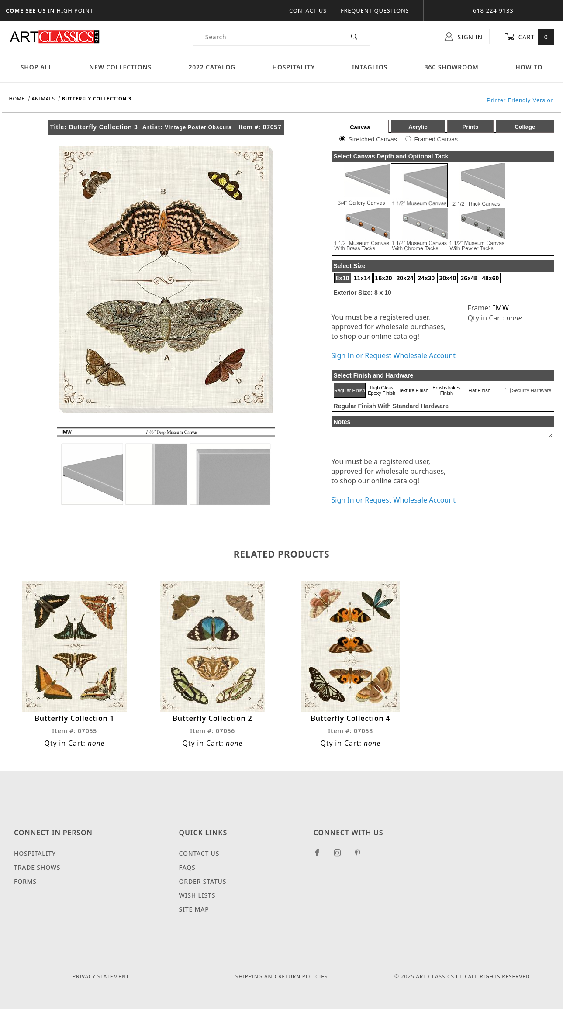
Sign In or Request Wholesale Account (394, 355)
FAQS (187, 867)
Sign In (464, 36)
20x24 (405, 278)
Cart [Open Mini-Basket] (529, 36)
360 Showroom (452, 67)
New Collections (120, 67)
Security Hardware (531, 390)
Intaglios (369, 67)
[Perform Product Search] (354, 36)
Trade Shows (37, 867)
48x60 (490, 278)
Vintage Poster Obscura (198, 127)
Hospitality (294, 67)
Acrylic (417, 127)
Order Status (203, 881)
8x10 (342, 278)
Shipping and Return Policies (281, 976)
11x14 (362, 278)
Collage (525, 127)
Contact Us (308, 10)
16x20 (383, 278)
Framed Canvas (436, 139)
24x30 (426, 278)
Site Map (194, 909)
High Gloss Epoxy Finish (381, 390)
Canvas (360, 127)
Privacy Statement (101, 976)
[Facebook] (321, 856)
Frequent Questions (375, 10)
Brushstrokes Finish (446, 390)
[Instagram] (341, 856)
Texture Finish (413, 390)
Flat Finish (479, 390)
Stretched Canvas (372, 139)
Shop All (36, 67)
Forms (25, 881)
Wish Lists (197, 895)
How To (528, 67)
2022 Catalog (211, 67)
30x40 (447, 278)
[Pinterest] (361, 856)
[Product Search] (266, 36)
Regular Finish (349, 390)
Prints (470, 127)
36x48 (468, 278)
